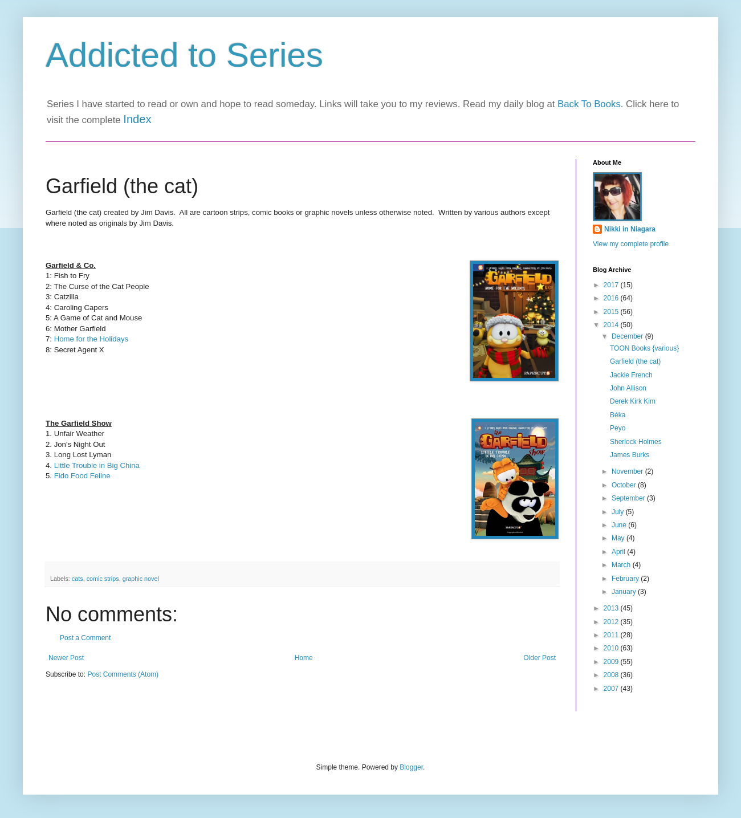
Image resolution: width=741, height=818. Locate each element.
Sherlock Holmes (636, 442)
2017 (612, 285)
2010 (612, 648)
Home (304, 658)
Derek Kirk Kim (633, 401)
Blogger (411, 767)
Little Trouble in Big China (97, 465)
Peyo (617, 428)
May (619, 538)
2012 (612, 622)
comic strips (103, 578)
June (620, 525)
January (625, 592)
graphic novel (141, 578)
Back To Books (589, 104)
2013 (612, 608)
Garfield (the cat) (635, 361)
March (622, 565)
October (625, 485)
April (619, 552)
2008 (612, 675)
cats (77, 578)
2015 (612, 312)
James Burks (629, 455)
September (629, 498)
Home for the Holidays (91, 339)
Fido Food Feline (82, 475)
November (628, 471)
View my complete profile (631, 244)
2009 (612, 662)
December (628, 336)
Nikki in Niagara (630, 229)
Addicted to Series (184, 55)
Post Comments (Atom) (122, 674)
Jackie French (631, 375)
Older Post (539, 658)
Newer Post (66, 658)
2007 (612, 689)
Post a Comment (85, 638)
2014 (612, 325)
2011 (612, 635)
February (626, 579)
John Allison (628, 388)
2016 (612, 298)
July (619, 512)
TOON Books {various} (644, 348)
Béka (617, 415)
